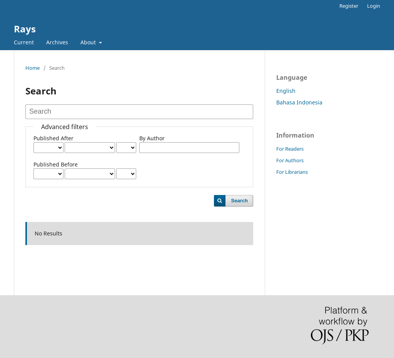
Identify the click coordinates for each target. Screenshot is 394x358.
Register (348, 5)
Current (24, 42)
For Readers (290, 148)
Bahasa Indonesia (299, 102)
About (88, 42)
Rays (25, 28)
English (286, 90)
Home (32, 67)
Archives (57, 42)
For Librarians (292, 171)
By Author (152, 138)
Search (239, 200)
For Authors (290, 160)
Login (373, 5)
